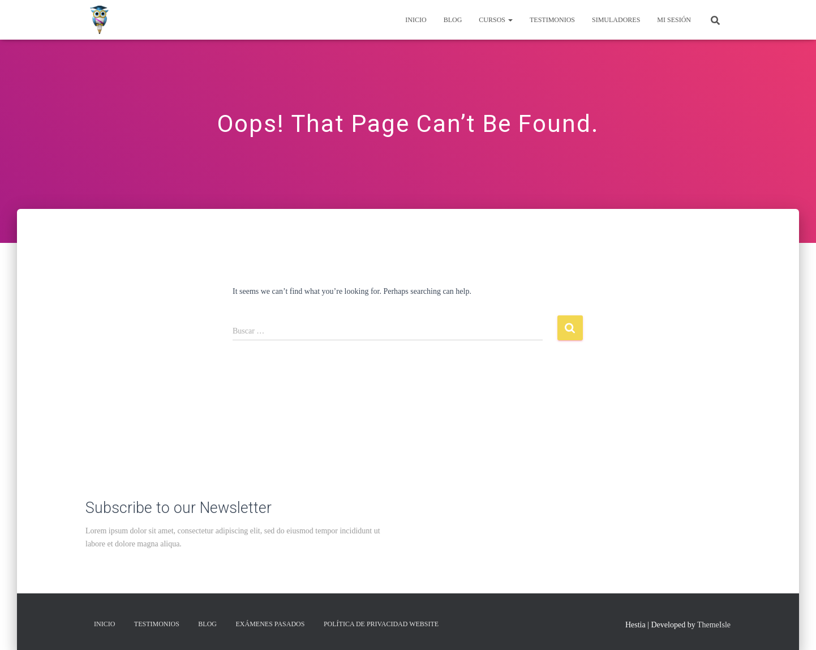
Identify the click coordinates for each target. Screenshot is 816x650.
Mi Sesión (674, 20)
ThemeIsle (714, 625)
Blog (453, 20)
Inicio (415, 20)
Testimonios (552, 20)
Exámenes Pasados (270, 624)
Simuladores (616, 20)
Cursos (496, 20)
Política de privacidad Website (381, 624)
